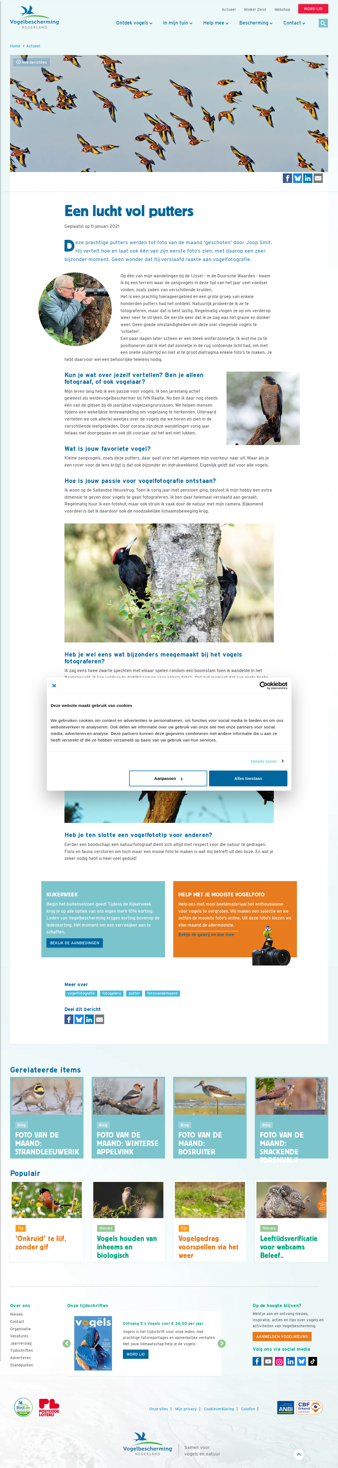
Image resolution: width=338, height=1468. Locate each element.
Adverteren (20, 1358)
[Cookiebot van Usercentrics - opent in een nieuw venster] (263, 685)
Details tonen (264, 761)
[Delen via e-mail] (318, 178)
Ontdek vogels (132, 23)
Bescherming (253, 23)
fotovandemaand (162, 993)
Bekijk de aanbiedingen (74, 943)
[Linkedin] (290, 1361)
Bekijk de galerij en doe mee (206, 934)
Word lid (135, 1354)
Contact (292, 23)
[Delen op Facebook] (287, 178)
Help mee (213, 23)
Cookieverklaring (219, 1409)
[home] (34, 17)
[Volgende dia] (221, 1360)
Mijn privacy (186, 1409)
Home (15, 46)
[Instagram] (279, 1361)
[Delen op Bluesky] (297, 178)
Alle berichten (31, 62)
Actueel (33, 46)
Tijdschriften (21, 1350)
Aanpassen (168, 778)
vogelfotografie (81, 993)
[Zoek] (323, 23)
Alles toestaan (248, 778)
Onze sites (158, 1409)
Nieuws (16, 1314)
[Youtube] (268, 1361)
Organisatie (20, 1329)
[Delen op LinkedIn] (307, 178)
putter (134, 993)
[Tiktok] (312, 1361)
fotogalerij (111, 993)
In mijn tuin (175, 23)
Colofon (248, 1409)
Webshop (282, 9)
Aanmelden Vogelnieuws (282, 1336)
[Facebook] (257, 1361)
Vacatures (19, 1336)
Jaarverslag (21, 1343)
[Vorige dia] (66, 1360)
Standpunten (21, 1365)
